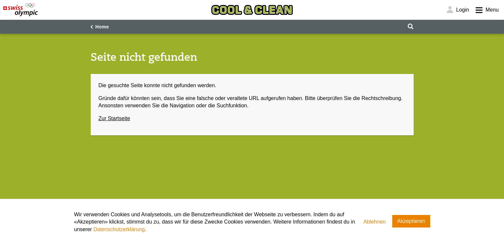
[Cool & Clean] (251, 10)
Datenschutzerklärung (119, 229)
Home (102, 26)
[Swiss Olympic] (20, 10)
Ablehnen (374, 222)
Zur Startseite (114, 118)
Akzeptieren (411, 221)
